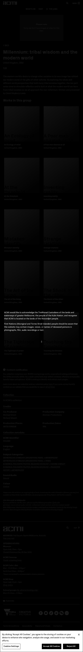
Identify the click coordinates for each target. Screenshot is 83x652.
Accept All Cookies (51, 647)
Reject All (71, 647)
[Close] (79, 636)
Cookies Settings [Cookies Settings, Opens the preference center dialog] (11, 647)
